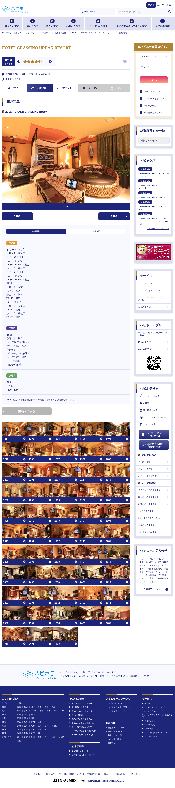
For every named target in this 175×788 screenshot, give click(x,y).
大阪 (19, 726)
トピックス (147, 160)
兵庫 (26, 726)
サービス (146, 275)
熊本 (40, 737)
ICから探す (52, 23)
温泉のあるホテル (154, 525)
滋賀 (40, 726)
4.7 (19, 61)
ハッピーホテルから (154, 550)
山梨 (26, 714)
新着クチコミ (112, 743)
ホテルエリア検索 (150, 396)
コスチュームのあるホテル (154, 490)
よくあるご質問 (154, 307)
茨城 (55, 711)
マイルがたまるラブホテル (81, 723)
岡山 (19, 729)
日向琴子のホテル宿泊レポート (83, 755)
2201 (12, 216)
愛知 (19, 722)
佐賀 (26, 737)
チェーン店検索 (154, 469)
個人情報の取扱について (70, 774)
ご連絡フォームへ (152, 589)
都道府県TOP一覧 (152, 131)
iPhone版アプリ (154, 342)
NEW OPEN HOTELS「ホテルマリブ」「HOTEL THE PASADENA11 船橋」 (153, 218)
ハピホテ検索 (149, 388)
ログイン (154, 80)
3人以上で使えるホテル (154, 518)
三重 (40, 722)
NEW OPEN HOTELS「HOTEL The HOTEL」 (153, 172)
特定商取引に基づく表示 (97, 774)
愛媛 (33, 733)
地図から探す (73, 23)
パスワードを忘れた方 (154, 98)
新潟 (19, 714)
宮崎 (53, 737)
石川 (19, 718)
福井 (33, 718)
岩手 (40, 707)
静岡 (33, 722)
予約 (116, 88)
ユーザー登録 (164, 4)
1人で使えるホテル (154, 511)
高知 (40, 733)
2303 (119, 216)
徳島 (26, 733)
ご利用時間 (95, 231)
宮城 (46, 707)
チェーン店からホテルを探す (82, 735)
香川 (19, 733)
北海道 (20, 703)
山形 (33, 707)
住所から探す (12, 23)
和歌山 (54, 726)
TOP (13, 88)
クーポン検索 (154, 462)
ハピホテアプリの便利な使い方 (120, 707)
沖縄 (19, 741)
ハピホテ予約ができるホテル (151, 434)
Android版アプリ (154, 349)
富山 (26, 718)
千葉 (41, 711)
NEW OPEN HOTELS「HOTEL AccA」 (151, 184)
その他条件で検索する (154, 532)
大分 (46, 737)
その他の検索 (162, 23)
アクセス (64, 88)
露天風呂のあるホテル (154, 497)
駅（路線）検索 (149, 410)
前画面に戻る (19, 411)
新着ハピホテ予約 (114, 735)
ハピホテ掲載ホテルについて (155, 733)
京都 (33, 726)
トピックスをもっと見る (158, 228)
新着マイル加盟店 (114, 731)
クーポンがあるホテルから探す (83, 731)
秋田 (26, 707)
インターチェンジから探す (81, 703)
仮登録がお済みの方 (153, 112)
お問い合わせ (135, 774)
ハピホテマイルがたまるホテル (151, 445)
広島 (26, 729)
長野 (33, 714)
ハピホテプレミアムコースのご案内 (154, 298)
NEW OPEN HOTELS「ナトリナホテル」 (153, 205)
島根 (40, 729)
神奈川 (27, 711)
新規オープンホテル (115, 728)
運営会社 (38, 774)
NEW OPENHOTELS (78, 751)
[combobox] (141, 11)
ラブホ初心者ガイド (115, 703)
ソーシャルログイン (153, 91)
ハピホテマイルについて (154, 290)
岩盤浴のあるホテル (154, 504)
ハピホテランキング (154, 283)
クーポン (90, 88)
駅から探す (32, 23)
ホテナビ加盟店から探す (80, 727)
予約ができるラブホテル (80, 719)
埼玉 (35, 711)
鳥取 (33, 729)
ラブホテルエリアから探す (154, 417)
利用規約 (50, 774)
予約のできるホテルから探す (131, 23)
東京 (19, 711)
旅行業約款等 (119, 774)
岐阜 (26, 722)
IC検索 (144, 403)
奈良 (46, 726)
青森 (19, 707)
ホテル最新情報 (113, 739)
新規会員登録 (150, 105)
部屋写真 (38, 88)
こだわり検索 (147, 424)
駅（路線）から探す (78, 707)
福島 (53, 707)
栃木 (48, 711)
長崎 (33, 737)
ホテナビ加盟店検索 (154, 476)
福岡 (19, 737)
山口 (46, 729)
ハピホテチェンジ (150, 721)
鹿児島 (61, 737)
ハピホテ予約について (152, 711)
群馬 (62, 711)
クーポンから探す (98, 23)
